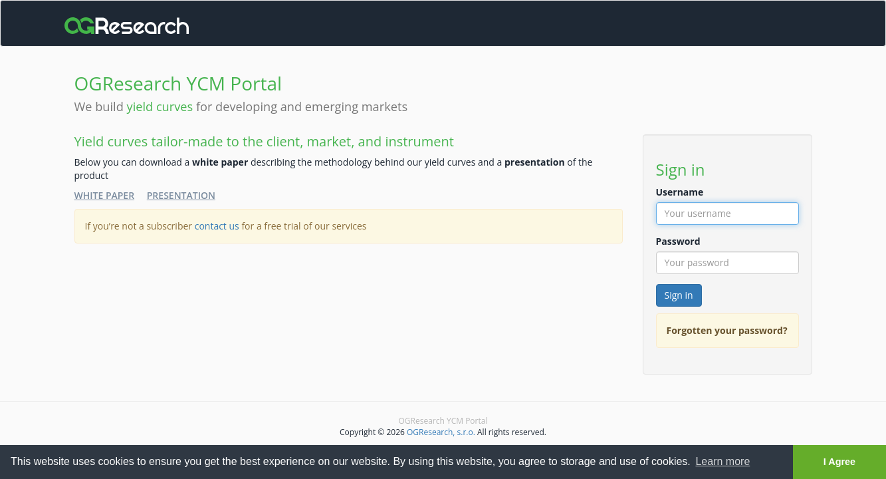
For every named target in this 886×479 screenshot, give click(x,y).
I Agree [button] (839, 461)
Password (678, 241)
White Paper (104, 195)
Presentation (181, 195)
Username (680, 192)
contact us (217, 226)
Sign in (679, 295)
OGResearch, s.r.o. (441, 432)
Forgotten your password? (727, 330)
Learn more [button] (722, 461)
